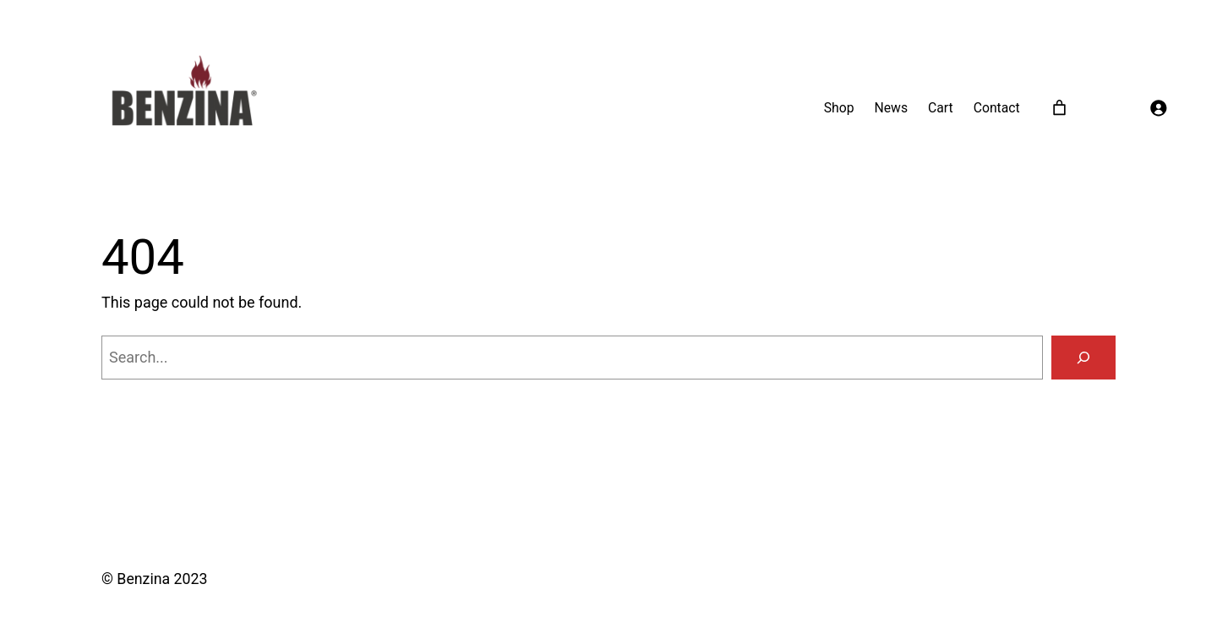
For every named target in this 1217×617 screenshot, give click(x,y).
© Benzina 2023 (154, 579)
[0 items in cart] (1059, 108)
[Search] (1083, 357)
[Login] (1157, 108)
